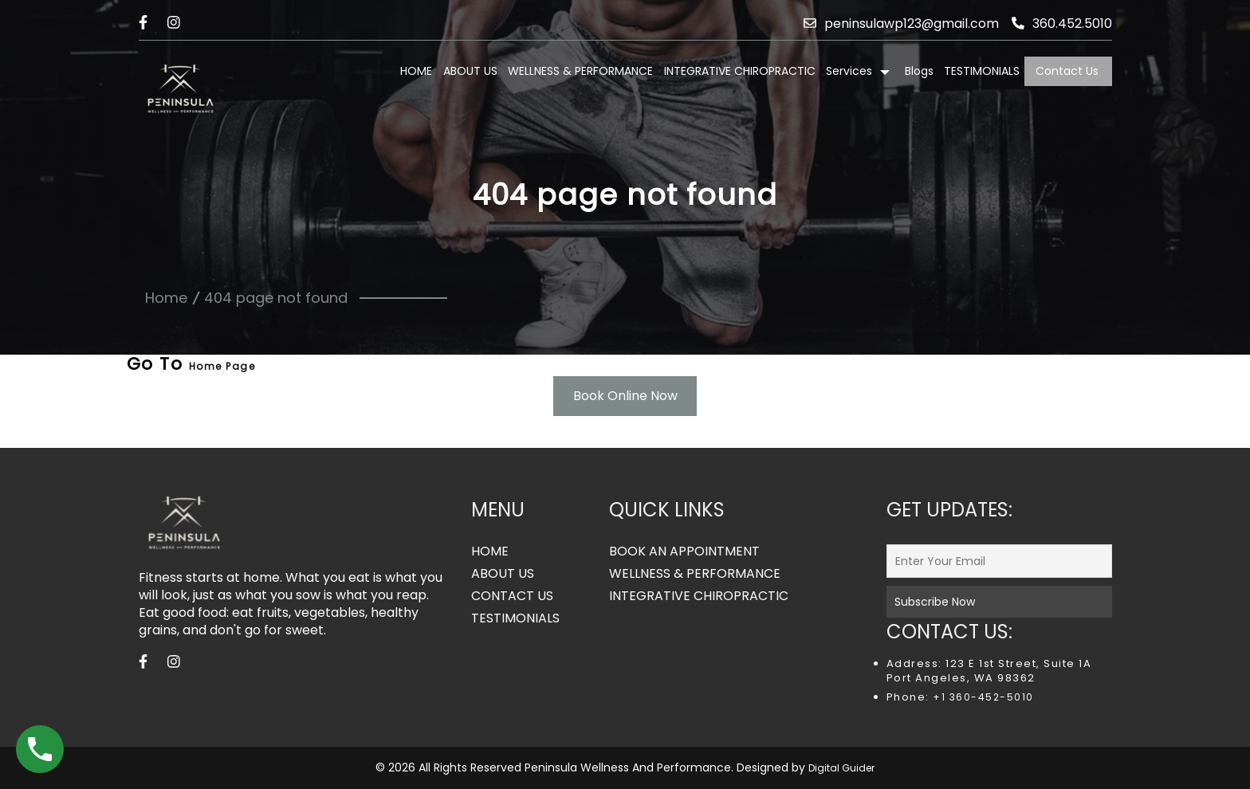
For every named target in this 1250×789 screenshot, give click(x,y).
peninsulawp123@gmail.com (901, 23)
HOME (416, 71)
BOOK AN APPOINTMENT (684, 551)
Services (849, 71)
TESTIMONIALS (982, 71)
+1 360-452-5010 (982, 697)
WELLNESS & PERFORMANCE (580, 71)
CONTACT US (512, 596)
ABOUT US (470, 71)
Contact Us (1067, 71)
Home (166, 298)
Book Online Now (625, 396)
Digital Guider (841, 768)
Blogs (919, 71)
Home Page (222, 366)
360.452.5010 (1062, 23)
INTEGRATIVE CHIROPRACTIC (740, 71)
